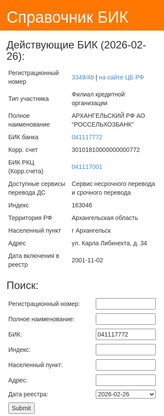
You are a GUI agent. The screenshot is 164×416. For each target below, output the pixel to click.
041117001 (87, 166)
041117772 (87, 137)
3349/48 (83, 77)
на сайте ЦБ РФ (121, 77)
